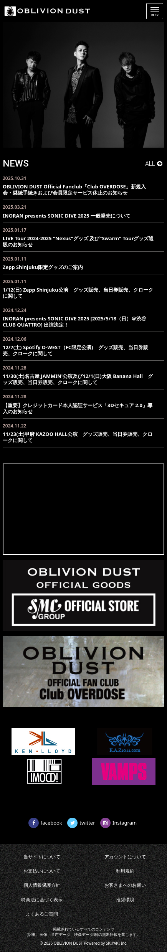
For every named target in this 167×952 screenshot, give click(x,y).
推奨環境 (125, 899)
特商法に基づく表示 (42, 899)
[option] (83, 85)
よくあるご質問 (42, 914)
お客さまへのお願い (125, 885)
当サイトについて (41, 856)
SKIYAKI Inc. (116, 943)
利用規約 (125, 871)
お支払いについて (41, 871)
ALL (150, 163)
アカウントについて (125, 856)
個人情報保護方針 (41, 885)
